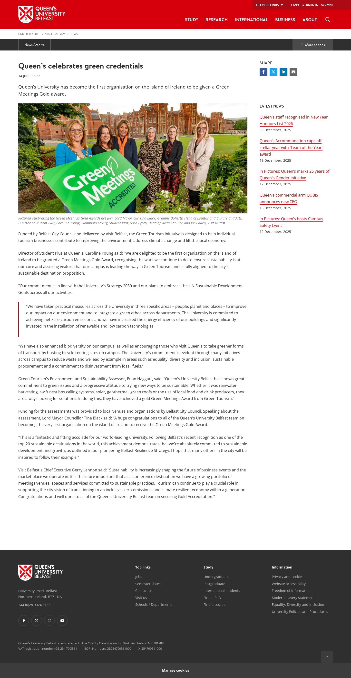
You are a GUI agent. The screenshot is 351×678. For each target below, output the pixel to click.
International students (222, 590)
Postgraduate (214, 583)
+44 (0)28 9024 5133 (34, 604)
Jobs (138, 576)
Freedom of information (291, 590)
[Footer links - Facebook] (23, 620)
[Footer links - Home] (40, 573)
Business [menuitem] (285, 20)
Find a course (214, 604)
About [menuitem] (309, 20)
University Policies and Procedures (300, 611)
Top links (143, 567)
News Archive (34, 44)
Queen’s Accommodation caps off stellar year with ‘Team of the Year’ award (291, 147)
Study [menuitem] (191, 20)
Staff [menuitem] (295, 5)
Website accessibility (289, 583)
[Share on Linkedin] (283, 72)
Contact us (144, 590)
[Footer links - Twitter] (36, 620)
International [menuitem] (251, 20)
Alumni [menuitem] (327, 5)
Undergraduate (216, 576)
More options (312, 44)
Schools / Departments (153, 604)
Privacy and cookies (287, 576)
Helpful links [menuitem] (267, 5)
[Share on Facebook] (263, 72)
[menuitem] (328, 20)
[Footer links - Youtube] (62, 620)
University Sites (29, 34)
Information (282, 567)
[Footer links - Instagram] (49, 620)
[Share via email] (293, 72)
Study (208, 567)
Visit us (141, 597)
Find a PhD (212, 597)
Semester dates (148, 583)
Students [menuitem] (310, 5)
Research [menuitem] (216, 20)
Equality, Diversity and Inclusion (298, 604)
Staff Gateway (55, 34)
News (74, 34)
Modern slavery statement (293, 597)
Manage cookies (175, 670)
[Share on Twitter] (273, 72)
